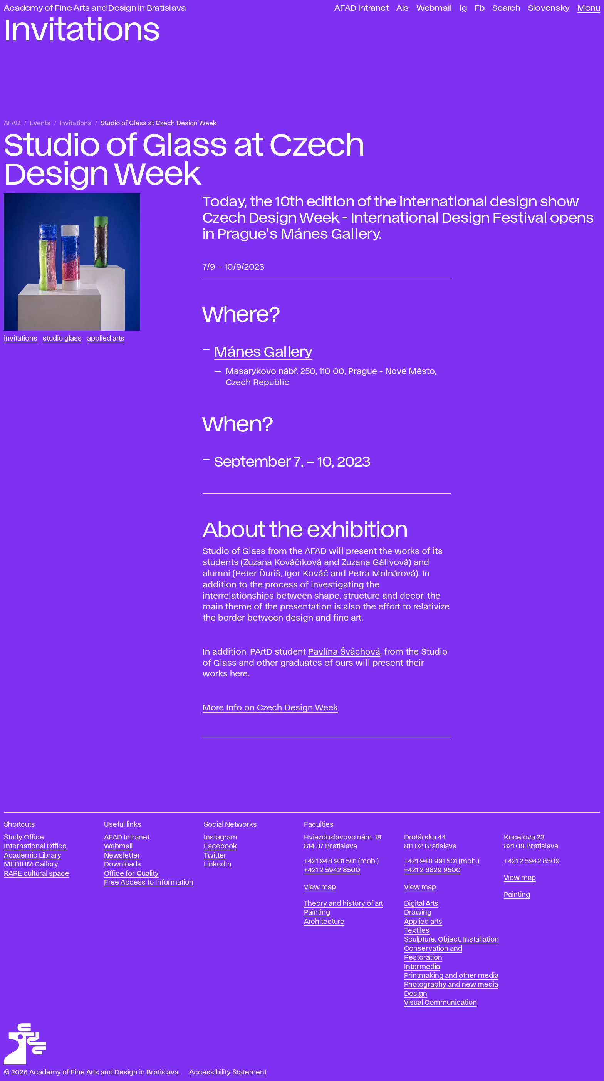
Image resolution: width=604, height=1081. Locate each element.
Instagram (220, 837)
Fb (480, 8)
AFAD (12, 123)
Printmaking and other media (451, 976)
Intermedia (422, 967)
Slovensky (549, 8)
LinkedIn (218, 864)
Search (506, 8)
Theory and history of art (343, 904)
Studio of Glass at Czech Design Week (158, 123)
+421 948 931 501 (330, 861)
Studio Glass (62, 339)
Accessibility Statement (228, 1072)
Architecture (324, 922)
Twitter (215, 856)
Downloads (122, 864)
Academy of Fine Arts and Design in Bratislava (95, 8)
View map (320, 887)
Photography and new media (451, 985)
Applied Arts (105, 339)
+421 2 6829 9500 (432, 870)
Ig (463, 8)
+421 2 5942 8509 (532, 861)
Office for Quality (131, 874)
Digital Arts (421, 904)
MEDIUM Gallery (31, 864)
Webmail (434, 8)
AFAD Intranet (361, 8)
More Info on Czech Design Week (270, 708)
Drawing (417, 913)
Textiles (417, 931)
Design (415, 994)
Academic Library (32, 856)
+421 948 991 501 (430, 861)
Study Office (24, 837)
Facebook (220, 846)
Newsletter (122, 856)
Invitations (75, 123)
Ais (402, 8)
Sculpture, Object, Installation (451, 940)
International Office (35, 846)
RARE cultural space (36, 874)
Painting (317, 913)
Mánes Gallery (263, 352)
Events (40, 123)
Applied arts (423, 922)
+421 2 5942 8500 (332, 870)
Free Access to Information (148, 883)
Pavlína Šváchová (344, 652)
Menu (588, 8)
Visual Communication (440, 1003)
